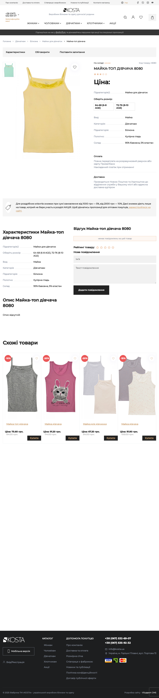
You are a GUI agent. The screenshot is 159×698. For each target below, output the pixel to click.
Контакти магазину (101, 3)
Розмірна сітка (74, 656)
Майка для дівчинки (95, 424)
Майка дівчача (53, 424)
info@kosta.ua (114, 649)
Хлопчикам (96, 23)
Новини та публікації (80, 3)
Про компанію (12, 3)
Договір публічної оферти (81, 678)
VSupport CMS (149, 692)
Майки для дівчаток (52, 41)
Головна (7, 41)
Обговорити (42, 52)
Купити (34, 438)
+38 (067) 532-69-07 (11, 15)
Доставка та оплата (31, 3)
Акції (112, 23)
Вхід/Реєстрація (13, 662)
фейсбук (61, 32)
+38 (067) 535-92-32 (118, 642)
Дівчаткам (74, 23)
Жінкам (33, 23)
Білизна (34, 41)
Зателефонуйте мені (13, 20)
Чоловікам (52, 23)
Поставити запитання (72, 52)
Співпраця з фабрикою (79, 661)
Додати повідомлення (91, 290)
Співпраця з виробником (55, 3)
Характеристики (15, 52)
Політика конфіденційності (81, 672)
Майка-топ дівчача (17, 424)
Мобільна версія (18, 651)
